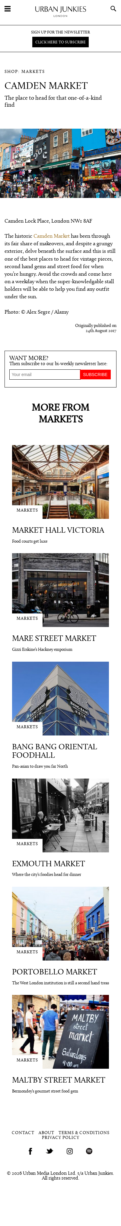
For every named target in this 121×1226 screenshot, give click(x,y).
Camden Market (51, 236)
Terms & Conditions (84, 1133)
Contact (23, 1133)
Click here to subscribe (60, 42)
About (46, 1133)
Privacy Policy (60, 1138)
